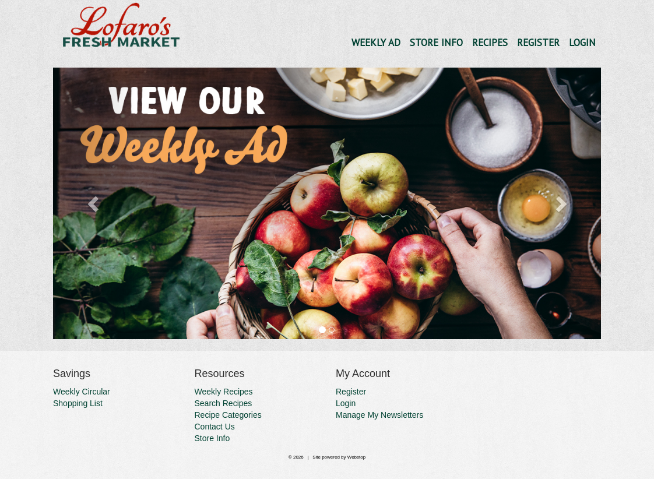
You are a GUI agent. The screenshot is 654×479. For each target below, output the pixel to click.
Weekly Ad (375, 42)
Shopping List (78, 403)
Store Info (436, 42)
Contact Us (215, 426)
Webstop (356, 457)
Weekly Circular (81, 391)
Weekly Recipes (224, 391)
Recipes (490, 42)
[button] (94, 203)
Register (538, 42)
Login (582, 42)
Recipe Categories (228, 415)
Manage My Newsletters (379, 415)
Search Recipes (223, 403)
